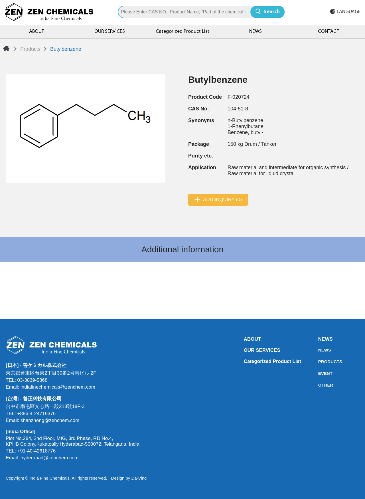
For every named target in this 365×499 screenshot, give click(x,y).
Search (272, 12)
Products (30, 49)
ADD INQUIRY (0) (222, 199)
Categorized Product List (182, 31)
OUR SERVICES (109, 31)
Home (6, 48)
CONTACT (328, 31)
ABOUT (36, 31)
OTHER (320, 385)
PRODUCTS (320, 361)
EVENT (320, 373)
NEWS (255, 31)
